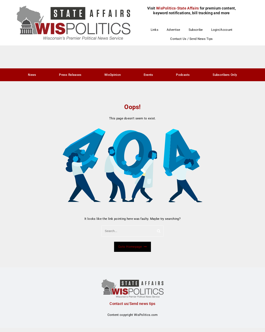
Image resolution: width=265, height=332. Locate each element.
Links (155, 30)
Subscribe (196, 30)
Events (148, 75)
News (32, 75)
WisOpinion (112, 75)
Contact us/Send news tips (132, 303)
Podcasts (183, 75)
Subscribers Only (225, 75)
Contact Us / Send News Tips (191, 39)
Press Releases (70, 75)
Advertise (173, 30)
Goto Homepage (132, 247)
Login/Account (221, 30)
